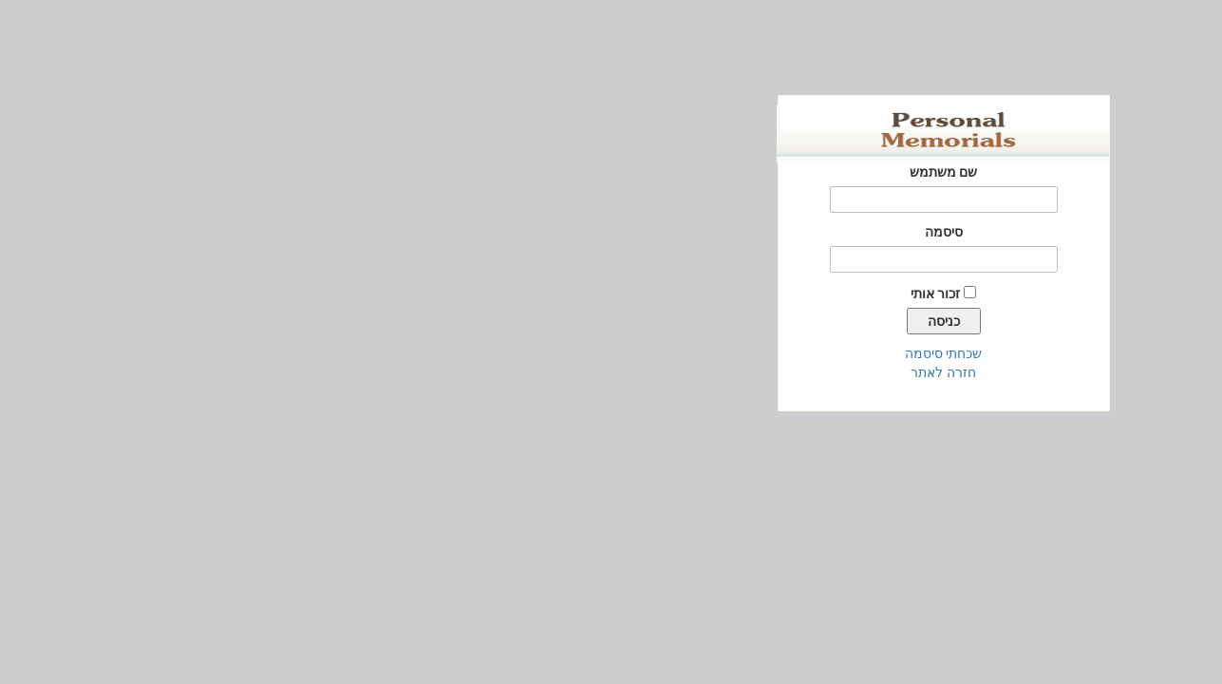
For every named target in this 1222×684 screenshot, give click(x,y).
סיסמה (611, 231)
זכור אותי (603, 293)
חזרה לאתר (611, 372)
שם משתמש (611, 172)
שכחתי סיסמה (611, 353)
